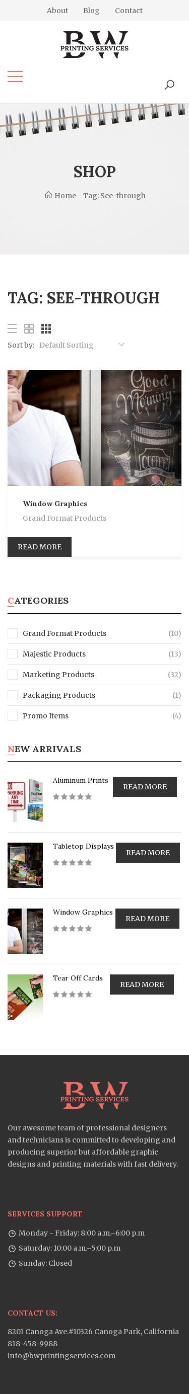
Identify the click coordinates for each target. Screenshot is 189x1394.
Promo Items (38, 715)
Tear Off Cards (78, 977)
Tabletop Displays (83, 846)
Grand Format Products (64, 518)
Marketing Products (51, 674)
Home (60, 195)
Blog (91, 10)
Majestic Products (47, 654)
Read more (39, 546)
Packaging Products (51, 695)
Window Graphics (55, 503)
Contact (129, 10)
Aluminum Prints (80, 780)
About (57, 10)
